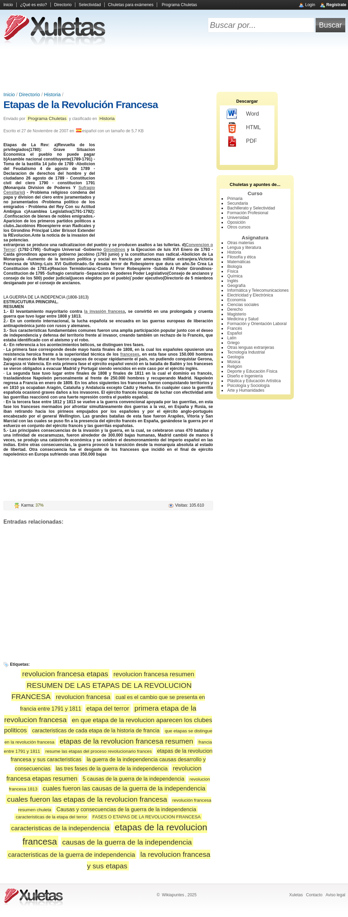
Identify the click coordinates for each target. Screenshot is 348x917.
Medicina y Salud (242, 319)
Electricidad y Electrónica (250, 295)
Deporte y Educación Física (252, 371)
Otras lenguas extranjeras (250, 347)
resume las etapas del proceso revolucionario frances (98, 751)
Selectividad (90, 4)
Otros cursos (239, 227)
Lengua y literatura (244, 247)
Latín (232, 338)
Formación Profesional (247, 212)
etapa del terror (108, 708)
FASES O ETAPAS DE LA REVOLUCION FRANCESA (146, 816)
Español (234, 333)
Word (243, 114)
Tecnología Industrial (246, 352)
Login (310, 4)
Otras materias (240, 242)
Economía (236, 300)
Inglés (232, 280)
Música (233, 361)
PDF (242, 141)
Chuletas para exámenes (130, 4)
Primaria (235, 198)
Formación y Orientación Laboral (257, 323)
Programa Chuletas (179, 4)
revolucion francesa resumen (154, 674)
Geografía (236, 285)
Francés (234, 328)
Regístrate (336, 4)
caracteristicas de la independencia (60, 828)
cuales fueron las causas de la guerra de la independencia (124, 788)
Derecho (235, 309)
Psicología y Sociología (248, 385)
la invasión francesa (104, 311)
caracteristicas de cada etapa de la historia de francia (96, 730)
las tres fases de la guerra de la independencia (112, 768)
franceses (129, 354)
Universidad (238, 217)
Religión (234, 366)
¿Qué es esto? (33, 4)
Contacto (314, 895)
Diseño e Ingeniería (245, 376)
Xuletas (296, 895)
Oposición (236, 222)
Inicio (8, 4)
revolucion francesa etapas (65, 674)
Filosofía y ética (241, 257)
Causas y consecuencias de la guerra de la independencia (126, 809)
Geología (235, 357)
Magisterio (236, 314)
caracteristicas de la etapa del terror (51, 816)
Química (235, 276)
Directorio (63, 4)
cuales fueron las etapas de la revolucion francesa (87, 799)
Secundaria (237, 203)
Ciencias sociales (243, 304)
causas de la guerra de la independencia (127, 842)
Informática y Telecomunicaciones (258, 290)
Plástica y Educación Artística (254, 380)
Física (232, 271)
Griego (233, 342)
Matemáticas (239, 261)
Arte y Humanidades (245, 390)
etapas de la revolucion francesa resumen (126, 741)
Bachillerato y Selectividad (251, 208)
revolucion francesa (83, 696)
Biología (234, 266)
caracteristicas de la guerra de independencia (71, 854)
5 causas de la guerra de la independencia (133, 779)
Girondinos (114, 249)
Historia (52, 94)
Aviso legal (335, 895)
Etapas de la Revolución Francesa (80, 104)
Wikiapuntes (173, 895)
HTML (244, 127)
